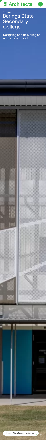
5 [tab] (36, 434)
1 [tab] (30, 434)
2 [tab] (32, 434)
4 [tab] (34, 434)
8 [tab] (40, 434)
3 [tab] (33, 434)
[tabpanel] (23, 224)
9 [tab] (41, 434)
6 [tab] (37, 434)
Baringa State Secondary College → (21, 433)
